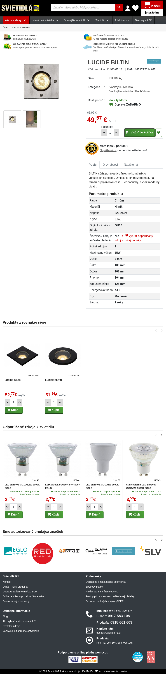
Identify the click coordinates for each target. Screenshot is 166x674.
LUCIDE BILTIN (13, 380)
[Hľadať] (119, 7)
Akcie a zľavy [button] (16, 20)
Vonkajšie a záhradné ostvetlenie (21, 630)
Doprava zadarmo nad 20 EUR (20, 591)
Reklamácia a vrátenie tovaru (102, 591)
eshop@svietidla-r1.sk (109, 632)
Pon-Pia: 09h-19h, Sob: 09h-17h (115, 642)
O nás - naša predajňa (15, 586)
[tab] (93, 164)
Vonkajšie (121, 86)
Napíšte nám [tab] (132, 164)
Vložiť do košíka (139, 132)
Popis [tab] (93, 164)
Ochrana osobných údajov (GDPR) (105, 601)
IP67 (118, 218)
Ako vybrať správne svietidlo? (19, 621)
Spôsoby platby (94, 586)
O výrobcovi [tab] (110, 164)
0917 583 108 (113, 616)
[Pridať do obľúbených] (158, 132)
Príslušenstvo (122, 20)
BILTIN (115, 78)
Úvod (5, 27)
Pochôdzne (142, 91)
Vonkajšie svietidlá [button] (77, 20)
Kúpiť (13, 409)
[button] (156, 330)
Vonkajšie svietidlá (20, 27)
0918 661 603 (114, 622)
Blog (5, 616)
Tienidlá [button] (102, 20)
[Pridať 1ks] (116, 132)
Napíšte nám (108, 150)
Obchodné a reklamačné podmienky (106, 581)
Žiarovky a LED (143, 20)
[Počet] (110, 132)
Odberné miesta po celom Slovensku (23, 596)
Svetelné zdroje (11, 625)
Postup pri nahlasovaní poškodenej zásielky (110, 596)
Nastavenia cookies (116, 671)
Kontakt (7, 581)
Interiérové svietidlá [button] (46, 20)
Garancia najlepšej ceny (16, 601)
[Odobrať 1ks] (104, 132)
